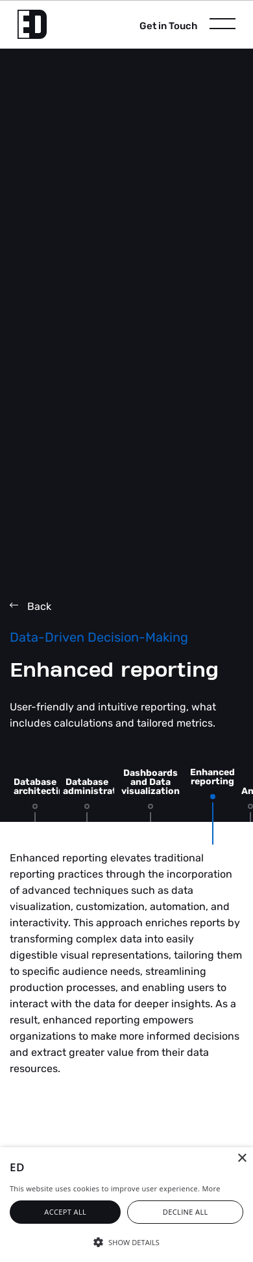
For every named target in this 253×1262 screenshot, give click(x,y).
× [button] (242, 1158)
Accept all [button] (65, 1212)
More (211, 1188)
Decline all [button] (185, 1212)
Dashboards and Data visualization (150, 782)
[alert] (126, 1204)
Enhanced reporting (212, 777)
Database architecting (42, 787)
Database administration (97, 787)
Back (30, 606)
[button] (126, 1241)
